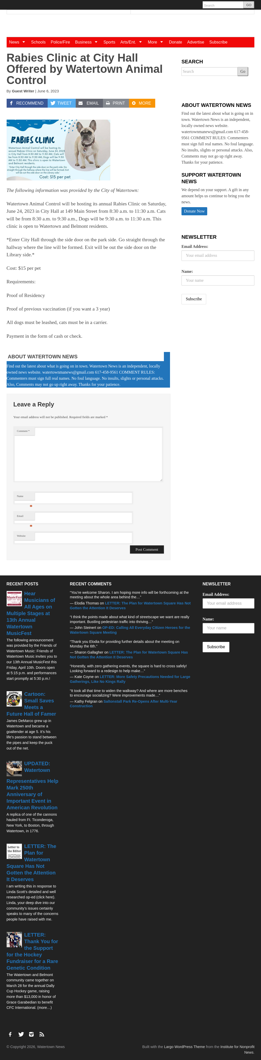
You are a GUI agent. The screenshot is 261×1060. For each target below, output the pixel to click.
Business (88, 42)
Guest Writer (23, 91)
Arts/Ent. (132, 42)
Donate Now (194, 211)
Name (24, 497)
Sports (109, 42)
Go (242, 71)
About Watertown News (43, 356)
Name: (187, 271)
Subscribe (218, 42)
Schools (38, 42)
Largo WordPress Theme (184, 1047)
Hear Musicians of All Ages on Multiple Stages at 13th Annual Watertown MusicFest (31, 613)
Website (21, 535)
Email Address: (194, 246)
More (157, 42)
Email (24, 517)
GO (248, 5)
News (19, 42)
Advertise (195, 42)
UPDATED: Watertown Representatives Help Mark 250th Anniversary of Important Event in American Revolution (32, 785)
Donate (175, 42)
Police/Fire (60, 42)
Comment (23, 431)
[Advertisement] (219, 348)
